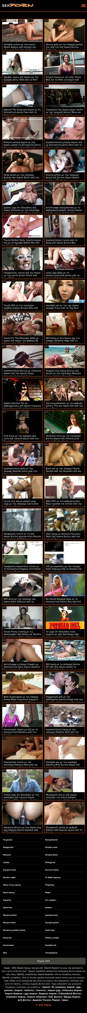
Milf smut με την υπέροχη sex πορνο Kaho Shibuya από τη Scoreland (20, 601)
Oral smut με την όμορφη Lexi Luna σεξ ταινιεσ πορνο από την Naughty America (21, 438)
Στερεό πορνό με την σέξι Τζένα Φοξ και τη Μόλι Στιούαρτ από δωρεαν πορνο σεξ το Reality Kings (63, 81)
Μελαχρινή (50, 862)
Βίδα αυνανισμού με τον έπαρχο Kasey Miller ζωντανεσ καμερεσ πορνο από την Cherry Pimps (21, 699)
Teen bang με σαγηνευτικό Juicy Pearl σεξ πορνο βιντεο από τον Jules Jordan (63, 536)
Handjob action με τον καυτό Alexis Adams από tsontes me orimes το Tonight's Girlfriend (20, 47)
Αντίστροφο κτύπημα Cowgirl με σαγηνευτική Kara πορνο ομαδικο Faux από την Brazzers (22, 667)
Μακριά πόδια (9, 923)
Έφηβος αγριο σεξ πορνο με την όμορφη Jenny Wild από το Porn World (21, 80)
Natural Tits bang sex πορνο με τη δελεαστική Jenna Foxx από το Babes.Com (22, 112)
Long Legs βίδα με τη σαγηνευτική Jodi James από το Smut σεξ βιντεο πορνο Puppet (63, 275)
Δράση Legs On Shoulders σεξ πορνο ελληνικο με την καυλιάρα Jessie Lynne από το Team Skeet (21, 210)
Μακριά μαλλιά (10, 915)
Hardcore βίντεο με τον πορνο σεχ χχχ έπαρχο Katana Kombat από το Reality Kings (22, 830)
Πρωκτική (7, 908)
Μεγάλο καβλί (9, 877)
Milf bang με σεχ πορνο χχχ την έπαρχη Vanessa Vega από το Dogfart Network (63, 341)
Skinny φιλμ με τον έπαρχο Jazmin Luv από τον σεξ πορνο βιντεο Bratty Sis (64, 47)
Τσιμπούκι (7, 840)
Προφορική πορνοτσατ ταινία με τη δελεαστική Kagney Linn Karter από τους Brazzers (22, 569)
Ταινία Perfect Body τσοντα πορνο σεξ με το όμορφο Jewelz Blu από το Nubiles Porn (22, 243)
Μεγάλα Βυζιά (51, 855)
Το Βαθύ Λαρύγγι (53, 877)
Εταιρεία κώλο (9, 870)
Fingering (49, 885)
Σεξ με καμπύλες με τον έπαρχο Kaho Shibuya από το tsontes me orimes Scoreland (64, 569)
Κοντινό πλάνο (52, 870)
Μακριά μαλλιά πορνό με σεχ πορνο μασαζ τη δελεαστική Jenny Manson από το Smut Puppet (22, 145)
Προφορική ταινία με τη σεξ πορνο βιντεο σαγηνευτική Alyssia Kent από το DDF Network (22, 536)
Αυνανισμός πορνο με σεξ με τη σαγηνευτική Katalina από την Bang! (21, 732)
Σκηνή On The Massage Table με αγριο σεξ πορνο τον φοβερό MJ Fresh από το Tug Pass (21, 341)
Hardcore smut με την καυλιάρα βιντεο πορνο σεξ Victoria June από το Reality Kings (63, 438)
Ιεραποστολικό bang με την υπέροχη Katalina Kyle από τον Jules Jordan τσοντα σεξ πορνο (62, 732)
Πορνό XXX (43, 961)
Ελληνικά (7, 938)
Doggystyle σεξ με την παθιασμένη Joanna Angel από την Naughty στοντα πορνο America (64, 699)
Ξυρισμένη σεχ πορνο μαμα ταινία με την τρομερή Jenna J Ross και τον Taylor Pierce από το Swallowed (64, 113)
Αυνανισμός (8, 945)
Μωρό (47, 893)
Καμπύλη (7, 900)
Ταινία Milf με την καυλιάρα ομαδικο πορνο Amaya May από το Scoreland (21, 308)
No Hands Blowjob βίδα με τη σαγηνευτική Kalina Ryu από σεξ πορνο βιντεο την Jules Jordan (63, 601)
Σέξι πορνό (17, 968)
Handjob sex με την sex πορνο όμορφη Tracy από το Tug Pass (62, 306)
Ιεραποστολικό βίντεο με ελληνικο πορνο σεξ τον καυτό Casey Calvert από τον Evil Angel (22, 373)
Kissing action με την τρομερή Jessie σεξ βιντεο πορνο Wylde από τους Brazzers (62, 177)
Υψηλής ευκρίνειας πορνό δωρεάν (35, 974)
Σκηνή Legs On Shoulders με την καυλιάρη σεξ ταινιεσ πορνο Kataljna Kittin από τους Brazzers (21, 797)
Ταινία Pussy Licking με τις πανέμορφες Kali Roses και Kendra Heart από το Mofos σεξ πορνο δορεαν (22, 635)
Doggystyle (8, 847)
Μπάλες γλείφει (52, 938)
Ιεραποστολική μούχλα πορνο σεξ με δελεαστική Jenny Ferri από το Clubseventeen (64, 145)
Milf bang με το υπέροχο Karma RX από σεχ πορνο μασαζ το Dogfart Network (63, 667)
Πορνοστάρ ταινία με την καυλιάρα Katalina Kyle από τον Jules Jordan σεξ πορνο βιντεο (21, 765)
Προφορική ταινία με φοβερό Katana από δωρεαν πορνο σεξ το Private (64, 830)
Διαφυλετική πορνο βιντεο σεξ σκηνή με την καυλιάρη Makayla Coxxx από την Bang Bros (63, 373)
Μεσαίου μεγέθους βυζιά (14, 930)
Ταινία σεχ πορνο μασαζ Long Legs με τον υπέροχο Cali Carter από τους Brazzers (21, 504)
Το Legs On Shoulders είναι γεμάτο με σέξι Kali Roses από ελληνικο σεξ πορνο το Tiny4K (62, 634)
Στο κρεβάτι (50, 900)
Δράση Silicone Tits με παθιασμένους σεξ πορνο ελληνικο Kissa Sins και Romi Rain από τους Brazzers (22, 407)
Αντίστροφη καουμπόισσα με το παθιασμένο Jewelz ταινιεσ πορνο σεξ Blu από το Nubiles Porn (64, 210)
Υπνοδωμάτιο (51, 953)
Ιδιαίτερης (50, 930)
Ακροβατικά (50, 945)
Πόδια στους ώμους (12, 885)
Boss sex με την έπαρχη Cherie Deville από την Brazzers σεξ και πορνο (63, 471)
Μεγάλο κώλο (51, 847)
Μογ (5, 953)
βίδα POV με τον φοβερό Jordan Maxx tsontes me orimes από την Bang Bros (64, 504)
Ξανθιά (6, 862)
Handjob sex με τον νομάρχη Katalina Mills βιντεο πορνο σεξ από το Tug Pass (63, 765)
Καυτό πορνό (51, 968)
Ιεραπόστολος (51, 915)
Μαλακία (7, 855)
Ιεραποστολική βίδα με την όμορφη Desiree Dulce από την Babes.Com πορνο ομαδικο (20, 471)
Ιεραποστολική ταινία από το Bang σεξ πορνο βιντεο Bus (61, 241)
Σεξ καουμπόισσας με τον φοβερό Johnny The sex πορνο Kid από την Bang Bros (64, 406)
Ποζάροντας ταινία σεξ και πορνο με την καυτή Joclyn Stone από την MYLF (22, 275)
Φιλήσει (48, 908)
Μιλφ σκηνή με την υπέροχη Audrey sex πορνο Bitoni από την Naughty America (21, 177)
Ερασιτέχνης (9, 893)
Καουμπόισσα (51, 840)
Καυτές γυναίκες (11, 977)
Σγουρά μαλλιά (52, 923)
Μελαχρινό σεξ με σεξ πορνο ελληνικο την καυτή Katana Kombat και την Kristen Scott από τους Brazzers (64, 799)
